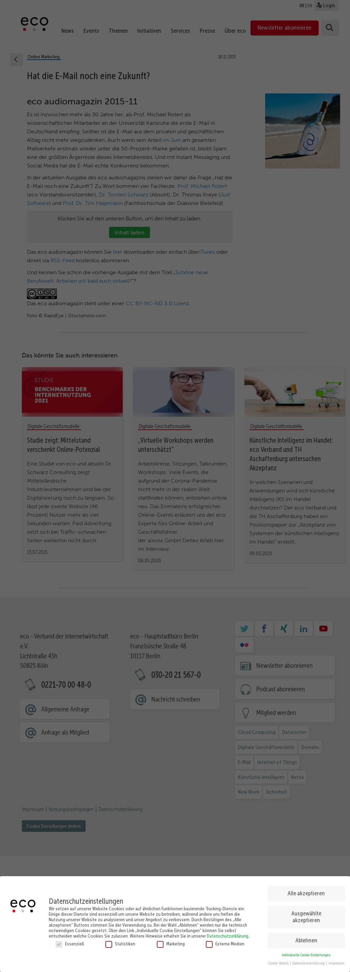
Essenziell (70, 943)
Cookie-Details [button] (278, 963)
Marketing (171, 943)
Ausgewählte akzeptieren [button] (306, 917)
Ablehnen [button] (306, 940)
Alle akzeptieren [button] (306, 893)
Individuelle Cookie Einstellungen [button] (306, 955)
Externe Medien (225, 943)
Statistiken (120, 943)
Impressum (337, 963)
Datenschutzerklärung (227, 935)
